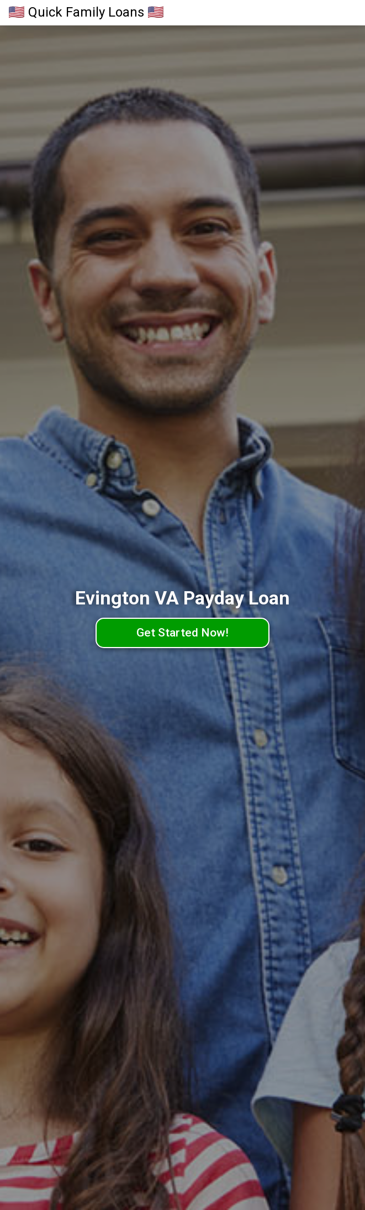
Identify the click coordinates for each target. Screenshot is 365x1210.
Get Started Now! (182, 632)
